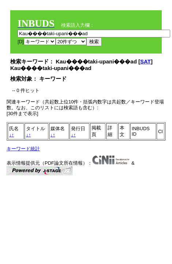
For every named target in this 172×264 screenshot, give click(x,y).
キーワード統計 (23, 148)
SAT (145, 61)
